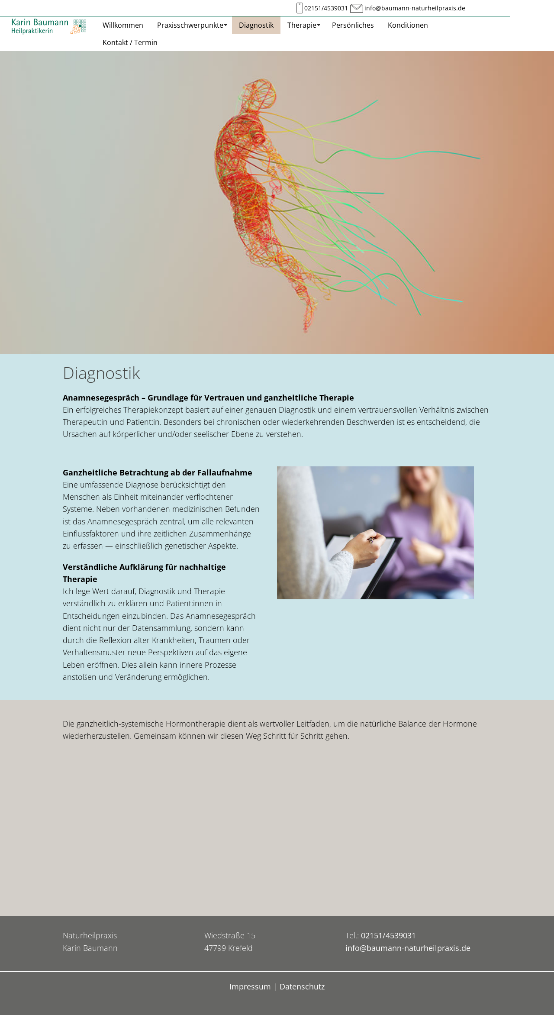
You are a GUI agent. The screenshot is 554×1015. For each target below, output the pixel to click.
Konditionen (408, 25)
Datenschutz (302, 986)
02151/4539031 (326, 8)
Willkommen (123, 25)
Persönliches (353, 25)
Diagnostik (256, 25)
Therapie (301, 25)
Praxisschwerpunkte (190, 25)
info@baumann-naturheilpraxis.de (414, 8)
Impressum (250, 986)
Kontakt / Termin (130, 42)
